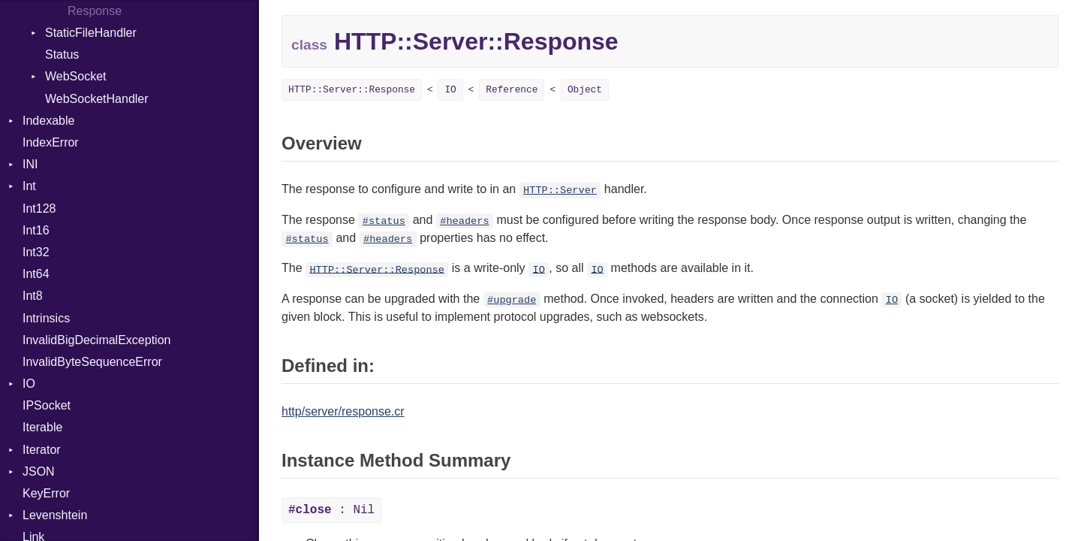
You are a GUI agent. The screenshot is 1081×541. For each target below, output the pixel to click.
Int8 (33, 295)
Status (62, 54)
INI (30, 164)
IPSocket (47, 405)
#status (384, 221)
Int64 (36, 273)
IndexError (51, 142)
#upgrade (511, 300)
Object (585, 89)
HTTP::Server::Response (351, 89)
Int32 (36, 252)
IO (29, 383)
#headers (464, 221)
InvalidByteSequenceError (92, 361)
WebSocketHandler (97, 98)
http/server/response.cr (343, 411)
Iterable (42, 427)
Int (29, 186)
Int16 (36, 230)
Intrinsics (46, 318)
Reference (511, 89)
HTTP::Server (560, 190)
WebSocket (76, 76)
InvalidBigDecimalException (96, 340)
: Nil (331, 510)
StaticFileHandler (91, 32)
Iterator (42, 449)
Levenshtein (55, 515)
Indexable (48, 120)
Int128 (39, 208)
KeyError (46, 493)
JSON (39, 471)
